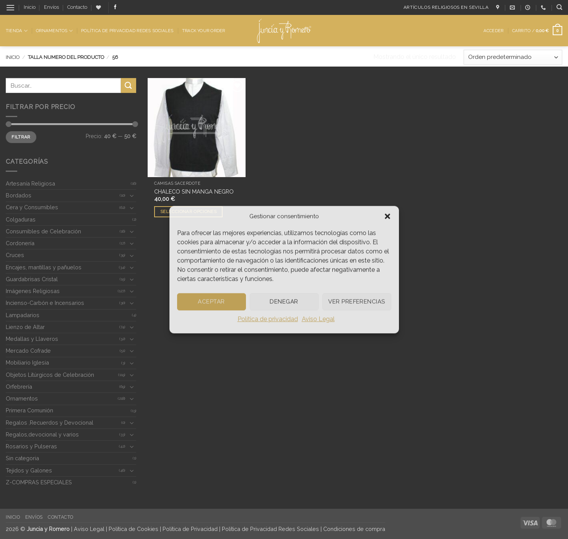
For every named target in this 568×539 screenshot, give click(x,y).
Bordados (18, 195)
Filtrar (21, 137)
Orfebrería (19, 386)
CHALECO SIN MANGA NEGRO (194, 191)
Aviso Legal (318, 318)
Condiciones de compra (354, 529)
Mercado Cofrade (28, 350)
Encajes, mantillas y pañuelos (43, 267)
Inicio (30, 7)
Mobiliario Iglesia (27, 362)
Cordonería (20, 243)
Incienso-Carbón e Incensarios (45, 303)
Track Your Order (203, 30)
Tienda (17, 30)
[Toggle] (131, 195)
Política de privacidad (268, 318)
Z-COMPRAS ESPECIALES (39, 482)
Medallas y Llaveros (32, 338)
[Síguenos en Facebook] (115, 7)
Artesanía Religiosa (30, 183)
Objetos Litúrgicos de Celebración (50, 374)
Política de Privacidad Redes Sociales (127, 30)
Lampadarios (22, 315)
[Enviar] (128, 85)
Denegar (284, 301)
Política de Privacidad (190, 529)
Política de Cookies (133, 529)
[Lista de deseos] (98, 7)
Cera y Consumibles (32, 207)
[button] (387, 216)
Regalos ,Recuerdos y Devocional (49, 422)
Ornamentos (54, 30)
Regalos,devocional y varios (42, 434)
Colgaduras (21, 219)
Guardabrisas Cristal (32, 279)
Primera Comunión (29, 410)
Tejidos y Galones (29, 470)
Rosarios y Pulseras (31, 446)
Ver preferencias (356, 301)
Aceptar (211, 301)
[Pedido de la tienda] (513, 57)
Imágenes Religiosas (33, 291)
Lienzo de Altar (25, 327)
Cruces (15, 255)
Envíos (51, 7)
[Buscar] (559, 7)
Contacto (77, 7)
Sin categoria (22, 458)
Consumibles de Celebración (43, 231)
